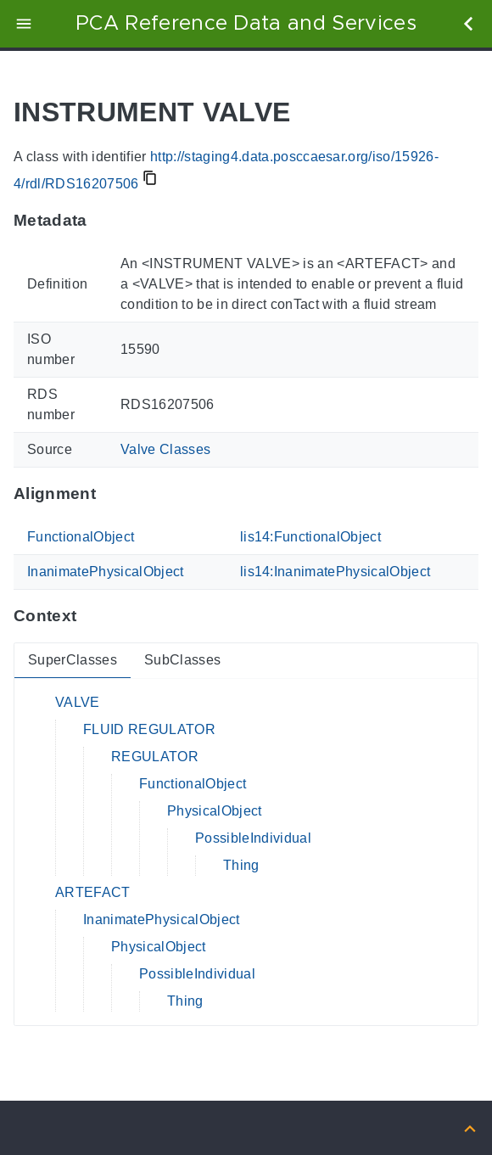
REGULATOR (154, 756)
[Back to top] (469, 1127)
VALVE (77, 702)
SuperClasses (72, 660)
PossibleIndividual (253, 838)
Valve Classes (165, 449)
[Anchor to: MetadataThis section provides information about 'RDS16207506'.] (104, 220)
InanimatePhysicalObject (105, 571)
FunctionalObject (80, 537)
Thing (241, 865)
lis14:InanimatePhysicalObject (335, 571)
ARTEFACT (93, 892)
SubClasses (182, 660)
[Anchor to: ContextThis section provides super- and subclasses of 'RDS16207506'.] (93, 616)
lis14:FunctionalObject (310, 537)
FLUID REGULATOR (149, 729)
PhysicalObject (214, 811)
